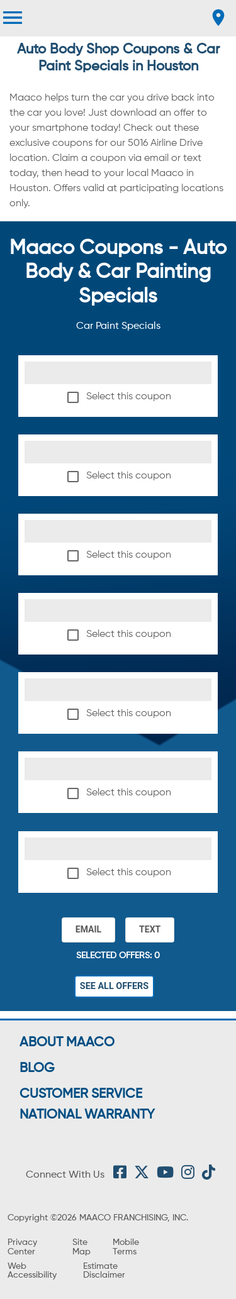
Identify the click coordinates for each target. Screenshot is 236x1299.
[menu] (12, 17)
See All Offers (115, 986)
